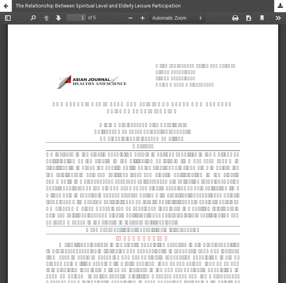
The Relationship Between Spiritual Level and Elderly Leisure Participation (98, 6)
